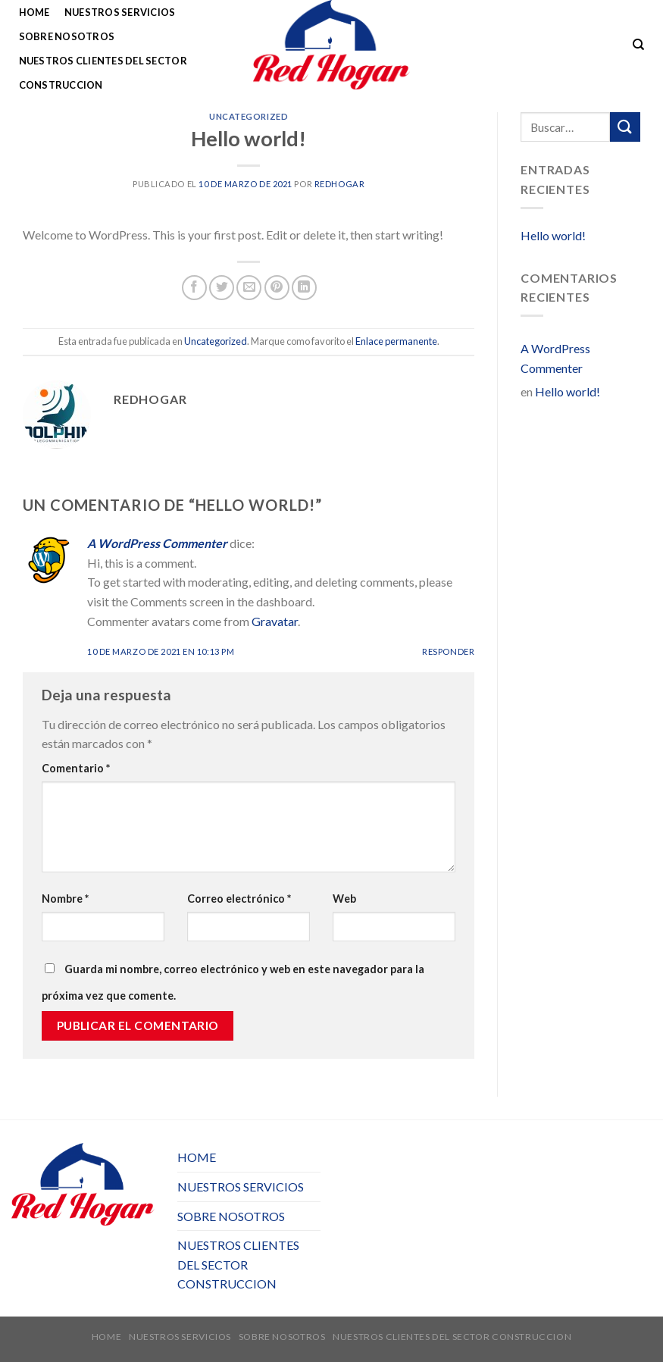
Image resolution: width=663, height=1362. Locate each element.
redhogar (339, 184)
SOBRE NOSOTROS (67, 36)
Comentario (76, 768)
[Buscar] (638, 45)
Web (344, 898)
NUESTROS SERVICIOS (120, 12)
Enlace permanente (396, 341)
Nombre (65, 898)
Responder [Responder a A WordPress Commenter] (448, 651)
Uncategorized (248, 116)
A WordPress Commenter (157, 543)
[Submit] (625, 127)
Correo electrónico (239, 898)
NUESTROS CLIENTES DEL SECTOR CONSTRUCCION (103, 73)
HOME (34, 12)
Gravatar (275, 621)
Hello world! (553, 235)
